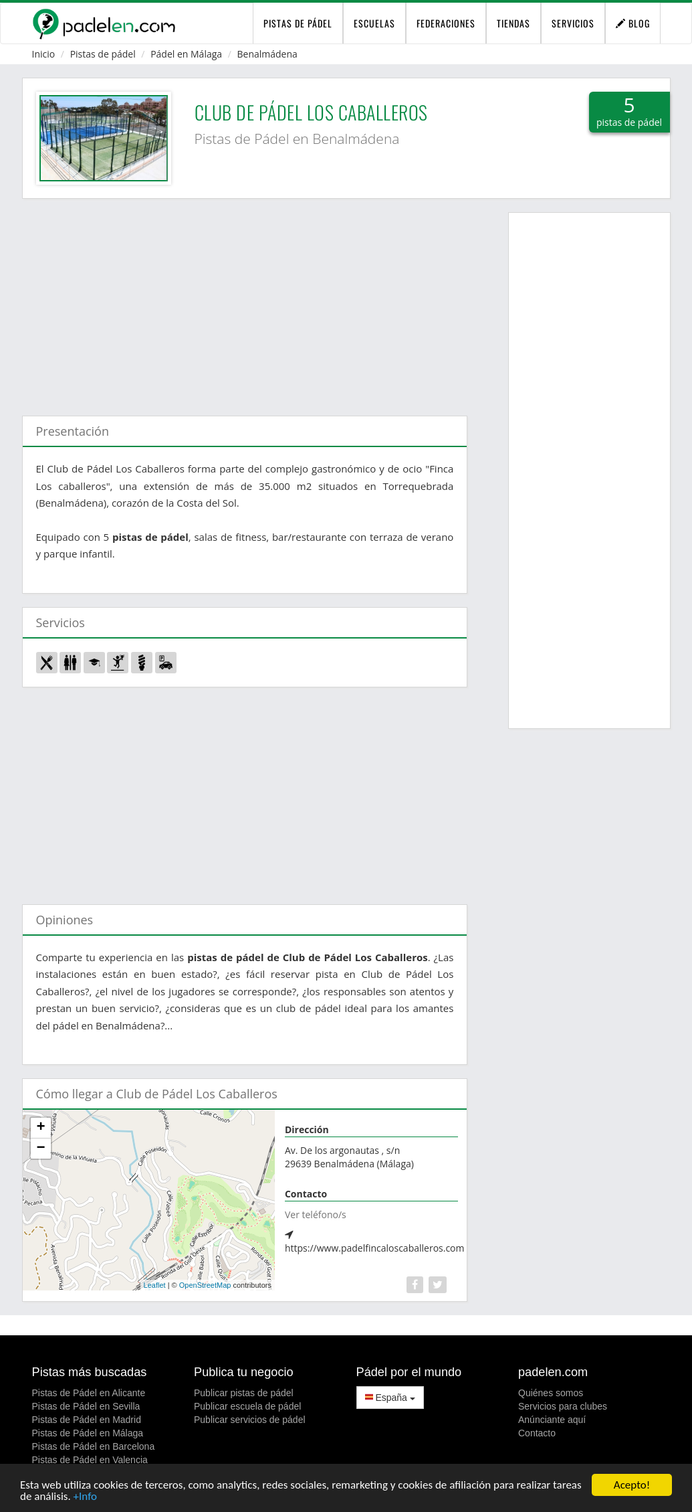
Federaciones (446, 23)
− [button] (40, 1149)
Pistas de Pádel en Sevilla (86, 1406)
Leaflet (155, 1285)
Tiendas (513, 23)
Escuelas (374, 23)
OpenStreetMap (205, 1285)
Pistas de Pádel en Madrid (86, 1419)
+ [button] (40, 1128)
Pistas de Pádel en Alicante (89, 1393)
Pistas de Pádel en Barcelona (93, 1446)
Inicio (43, 54)
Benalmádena (267, 54)
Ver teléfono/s (315, 1214)
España (390, 1397)
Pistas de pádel (103, 54)
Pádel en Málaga (186, 54)
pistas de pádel (297, 23)
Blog (633, 23)
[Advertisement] (245, 300)
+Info (85, 1497)
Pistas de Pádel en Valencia (90, 1459)
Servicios (573, 23)
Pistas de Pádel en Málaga (88, 1433)
